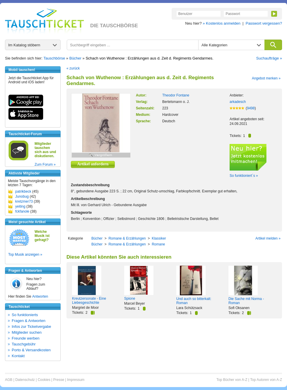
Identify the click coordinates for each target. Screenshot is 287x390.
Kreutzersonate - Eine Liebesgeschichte (89, 300)
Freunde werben (26, 338)
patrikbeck (23, 191)
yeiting (20, 206)
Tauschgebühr (24, 344)
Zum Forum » (45, 164)
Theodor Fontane (175, 95)
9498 (251, 108)
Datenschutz (25, 380)
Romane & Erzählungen (127, 238)
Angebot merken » (266, 78)
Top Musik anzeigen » (25, 254)
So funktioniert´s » (244, 176)
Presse (58, 380)
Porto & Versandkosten (31, 350)
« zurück (73, 68)
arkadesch (238, 102)
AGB (8, 380)
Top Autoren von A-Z (266, 380)
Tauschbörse (54, 58)
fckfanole (22, 211)
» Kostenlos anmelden (221, 23)
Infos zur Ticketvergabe (31, 326)
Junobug (22, 196)
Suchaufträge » (269, 58)
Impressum (75, 380)
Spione (129, 298)
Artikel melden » (268, 238)
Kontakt (18, 356)
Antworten (40, 296)
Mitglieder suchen (27, 332)
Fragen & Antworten (28, 320)
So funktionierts (25, 315)
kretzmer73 (24, 201)
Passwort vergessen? (264, 23)
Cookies (44, 380)
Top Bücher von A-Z (231, 380)
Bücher (75, 58)
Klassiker (159, 238)
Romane (158, 244)
